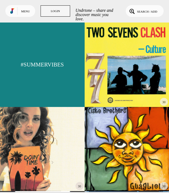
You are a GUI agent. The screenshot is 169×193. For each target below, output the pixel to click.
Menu (25, 11)
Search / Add (142, 11)
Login (55, 11)
